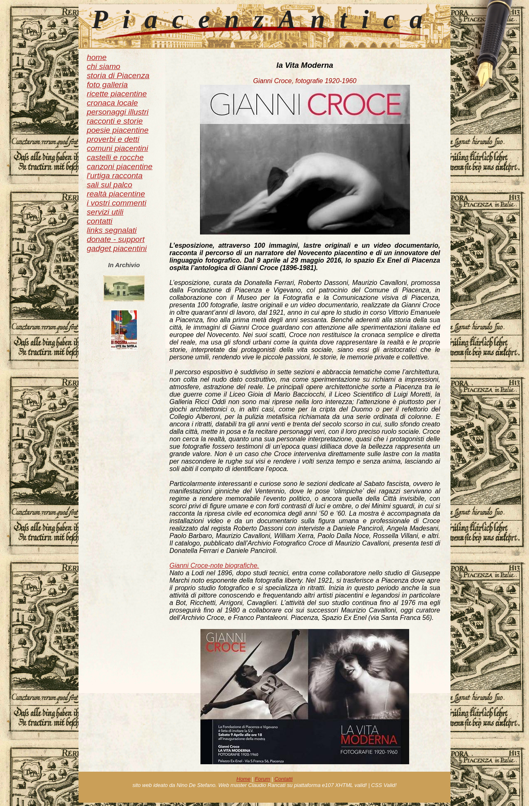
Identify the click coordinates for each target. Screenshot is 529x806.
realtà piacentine (116, 193)
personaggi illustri (117, 112)
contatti (99, 221)
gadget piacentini (117, 248)
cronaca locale (112, 102)
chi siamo (103, 66)
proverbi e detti (113, 139)
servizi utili (105, 212)
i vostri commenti (116, 203)
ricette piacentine (117, 93)
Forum (262, 779)
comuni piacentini (117, 148)
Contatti (283, 779)
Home (243, 779)
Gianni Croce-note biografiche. (214, 565)
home (97, 57)
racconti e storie (115, 121)
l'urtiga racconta (115, 175)
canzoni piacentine (120, 166)
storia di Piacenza (118, 75)
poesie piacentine (117, 130)
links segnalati (112, 230)
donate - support (116, 239)
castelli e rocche (115, 157)
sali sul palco (109, 184)
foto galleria (107, 84)
